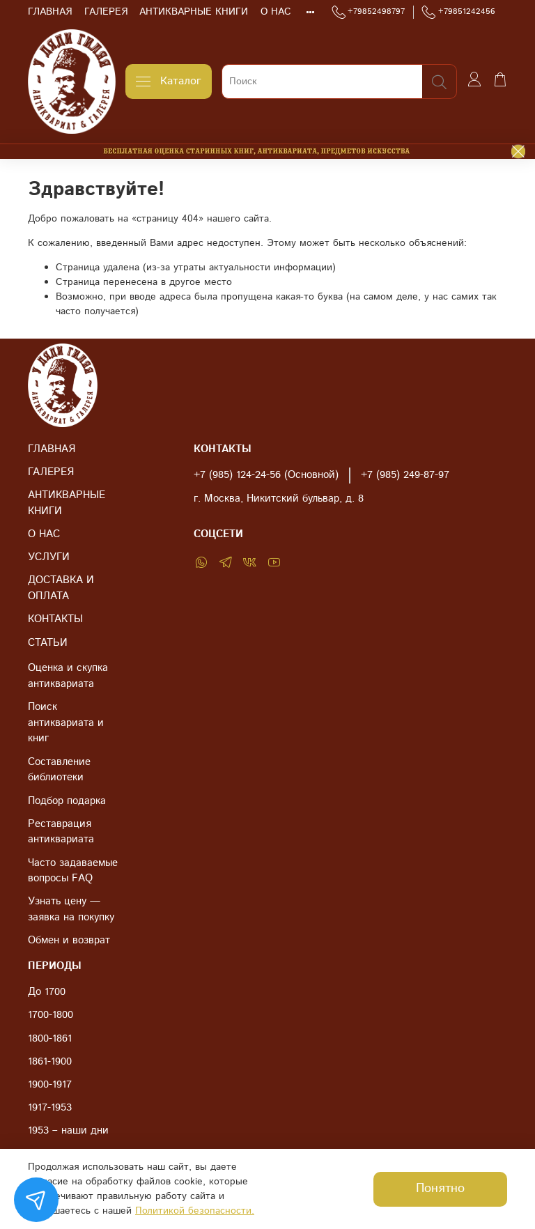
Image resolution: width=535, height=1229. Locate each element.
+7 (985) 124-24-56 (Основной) (266, 475)
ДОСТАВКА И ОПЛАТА (61, 588)
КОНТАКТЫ (55, 619)
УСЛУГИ (49, 557)
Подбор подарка (67, 801)
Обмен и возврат (69, 940)
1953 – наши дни (68, 1130)
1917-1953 (50, 1107)
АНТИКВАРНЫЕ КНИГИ (193, 12)
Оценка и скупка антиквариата (68, 676)
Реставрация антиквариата (61, 832)
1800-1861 (50, 1038)
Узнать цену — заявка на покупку (71, 909)
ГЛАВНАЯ (50, 12)
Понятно (440, 1189)
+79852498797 (368, 12)
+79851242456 (458, 12)
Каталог (168, 81)
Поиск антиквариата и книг (66, 722)
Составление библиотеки (59, 770)
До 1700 (46, 992)
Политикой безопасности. (194, 1211)
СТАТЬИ (48, 643)
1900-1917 (50, 1084)
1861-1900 (50, 1061)
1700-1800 (50, 1015)
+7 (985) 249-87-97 (405, 475)
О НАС (276, 12)
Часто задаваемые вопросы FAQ (73, 871)
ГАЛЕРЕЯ (105, 12)
